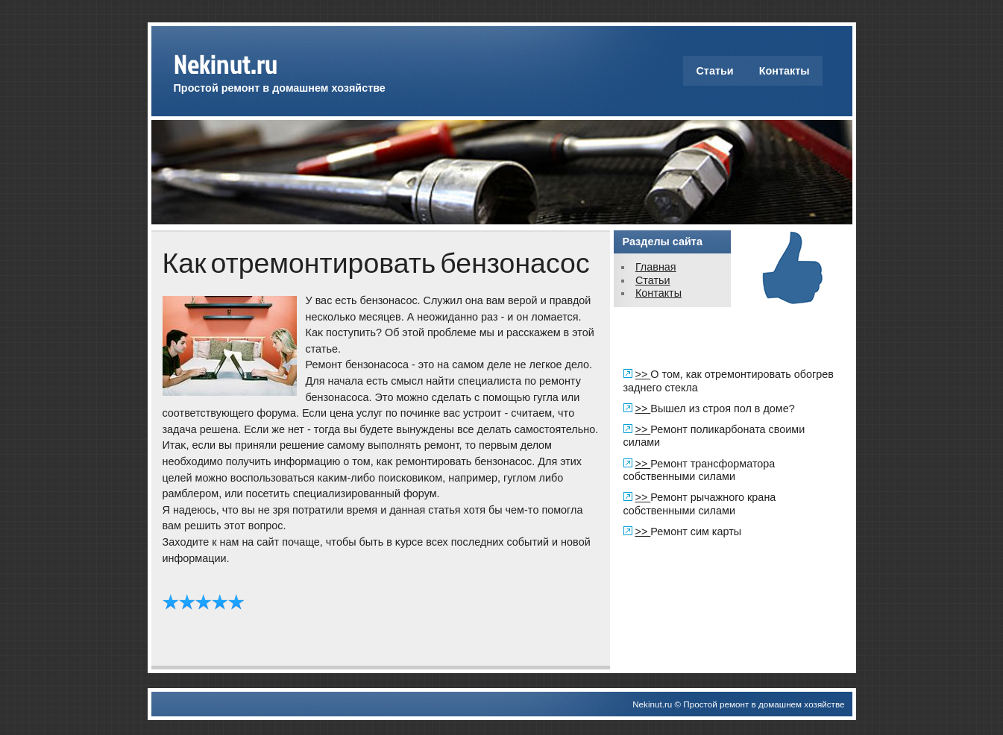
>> (643, 374)
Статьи (714, 71)
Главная (655, 267)
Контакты (784, 71)
